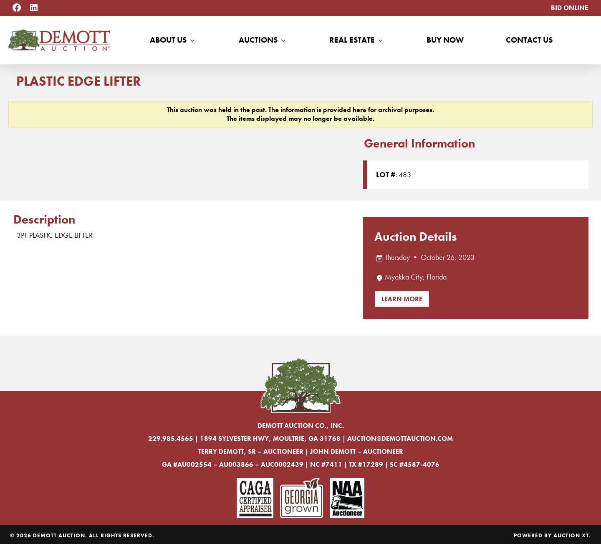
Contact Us (529, 40)
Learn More (401, 299)
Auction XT (571, 535)
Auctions (263, 40)
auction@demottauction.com (400, 438)
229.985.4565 (170, 438)
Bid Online (569, 7)
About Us (173, 40)
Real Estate (356, 40)
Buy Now (445, 40)
